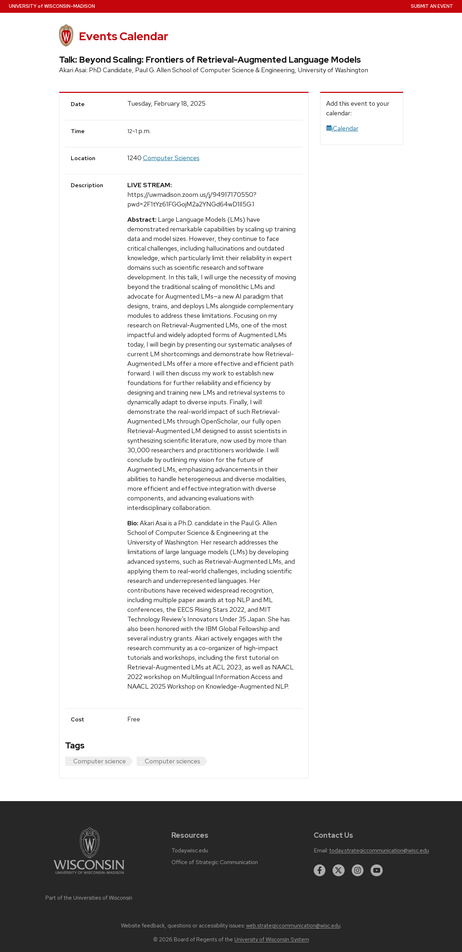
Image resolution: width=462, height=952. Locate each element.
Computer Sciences (171, 158)
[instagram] (358, 870)
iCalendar (342, 128)
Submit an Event (432, 6)
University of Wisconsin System (271, 939)
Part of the (89, 897)
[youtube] (377, 870)
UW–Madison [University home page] (52, 6)
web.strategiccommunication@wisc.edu (293, 925)
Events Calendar (123, 36)
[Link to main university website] (88, 875)
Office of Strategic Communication (214, 862)
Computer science (99, 761)
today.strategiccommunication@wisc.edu (379, 850)
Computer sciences (172, 761)
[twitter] (339, 870)
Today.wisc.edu (189, 850)
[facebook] (320, 870)
